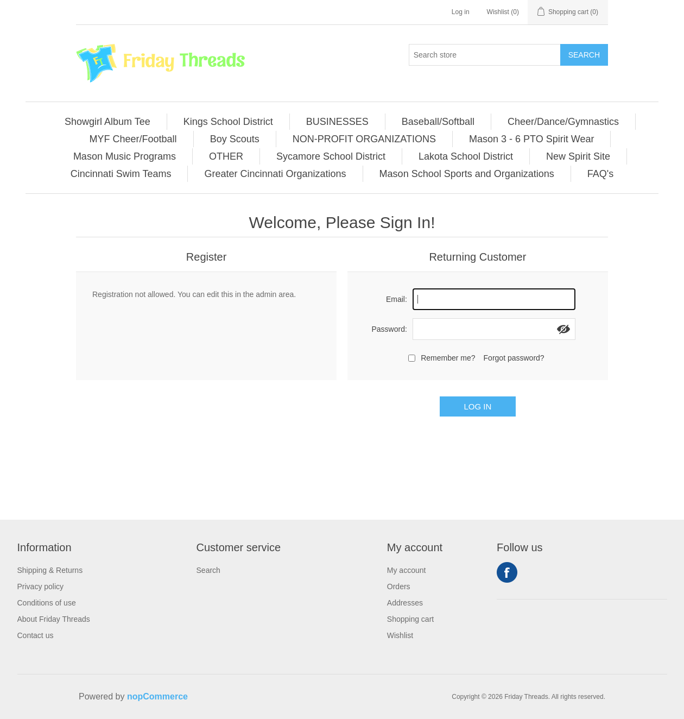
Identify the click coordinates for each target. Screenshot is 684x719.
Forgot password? (514, 358)
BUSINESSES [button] (337, 121)
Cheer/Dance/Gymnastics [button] (563, 121)
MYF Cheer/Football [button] (133, 139)
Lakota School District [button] (466, 156)
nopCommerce (157, 696)
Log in (461, 12)
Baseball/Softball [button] (438, 121)
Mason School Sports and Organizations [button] (466, 173)
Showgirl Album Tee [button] (107, 121)
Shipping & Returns (50, 570)
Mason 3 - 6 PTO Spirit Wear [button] (531, 139)
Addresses (405, 602)
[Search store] (485, 55)
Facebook (507, 572)
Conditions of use (46, 602)
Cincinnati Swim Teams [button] (121, 173)
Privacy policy (40, 586)
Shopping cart (410, 619)
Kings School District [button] (228, 121)
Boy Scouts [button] (234, 139)
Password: (389, 329)
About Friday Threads (53, 619)
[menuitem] (107, 121)
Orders (398, 586)
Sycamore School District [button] (330, 156)
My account (406, 570)
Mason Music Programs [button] (124, 156)
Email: (396, 299)
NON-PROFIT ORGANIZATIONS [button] (364, 139)
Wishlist (400, 635)
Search (584, 55)
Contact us (35, 635)
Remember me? (448, 358)
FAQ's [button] (600, 173)
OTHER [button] (226, 156)
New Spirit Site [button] (578, 156)
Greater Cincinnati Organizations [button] (275, 173)
